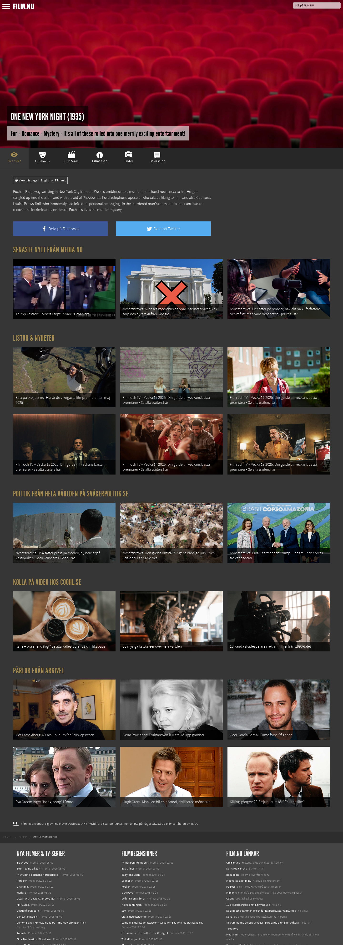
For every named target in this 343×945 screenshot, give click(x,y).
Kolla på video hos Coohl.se (47, 566)
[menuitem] (7, 810)
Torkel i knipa (129, 912)
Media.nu (232, 908)
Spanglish (127, 853)
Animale (21, 906)
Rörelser (22, 853)
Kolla (229, 889)
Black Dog (22, 835)
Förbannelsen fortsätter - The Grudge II (144, 906)
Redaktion (232, 848)
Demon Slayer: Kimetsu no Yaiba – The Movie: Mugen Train (51, 895)
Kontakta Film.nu (236, 842)
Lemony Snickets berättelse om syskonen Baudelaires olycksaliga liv (162, 895)
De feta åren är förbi (133, 872)
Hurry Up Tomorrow (29, 918)
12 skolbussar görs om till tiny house (248, 878)
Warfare (21, 865)
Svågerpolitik (234, 918)
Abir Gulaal (23, 878)
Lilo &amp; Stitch (27, 930)
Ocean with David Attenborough (36, 872)
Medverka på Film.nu (239, 853)
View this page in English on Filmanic (40, 180)
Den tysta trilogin (27, 889)
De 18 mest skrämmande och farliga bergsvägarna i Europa (261, 883)
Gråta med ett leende (133, 889)
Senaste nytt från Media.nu (48, 249)
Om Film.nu (233, 835)
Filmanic (231, 865)
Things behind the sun (134, 835)
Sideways (127, 865)
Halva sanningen (131, 878)
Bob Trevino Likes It (28, 842)
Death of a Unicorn (28, 883)
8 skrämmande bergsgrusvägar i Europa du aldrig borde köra (262, 895)
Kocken (126, 859)
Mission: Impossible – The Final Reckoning (42, 924)
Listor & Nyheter (34, 334)
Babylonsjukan (130, 848)
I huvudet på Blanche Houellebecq (37, 848)
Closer (125, 918)
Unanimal (23, 859)
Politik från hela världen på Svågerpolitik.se (70, 482)
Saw (123, 883)
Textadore (232, 901)
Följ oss (230, 859)
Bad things (127, 842)
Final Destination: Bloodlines (34, 912)
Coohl (230, 872)
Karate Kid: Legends (28, 936)
